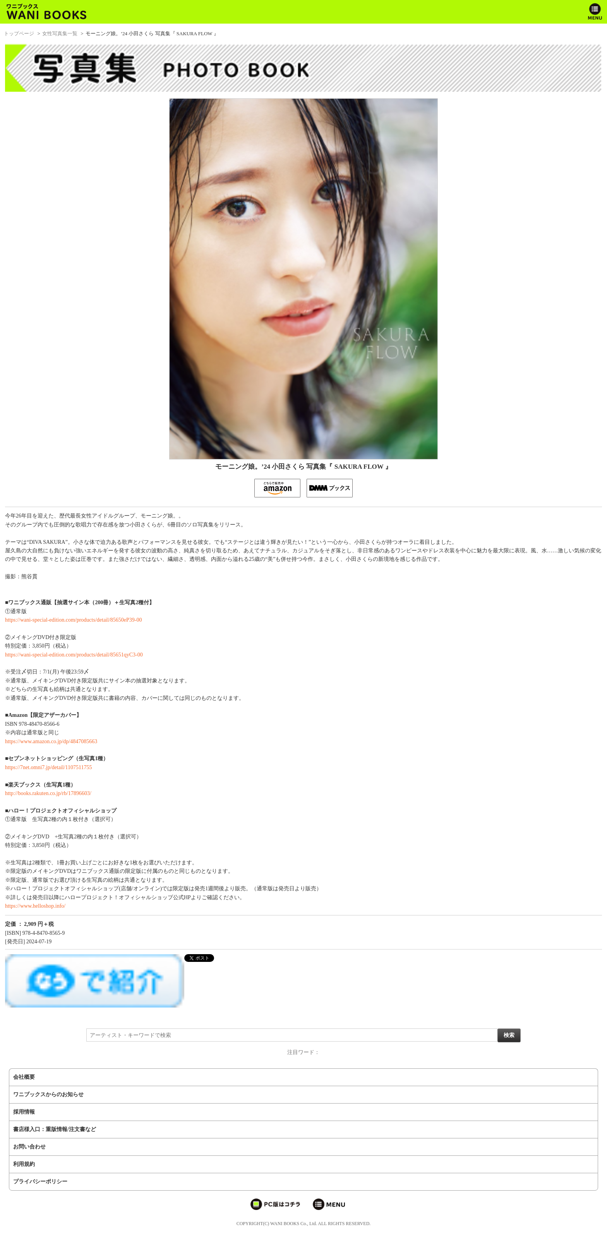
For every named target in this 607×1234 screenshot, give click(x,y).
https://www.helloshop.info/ (35, 906)
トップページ (19, 33)
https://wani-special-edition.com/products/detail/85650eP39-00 (73, 620)
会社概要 (24, 1077)
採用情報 (24, 1112)
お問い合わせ (29, 1147)
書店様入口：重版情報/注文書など (54, 1129)
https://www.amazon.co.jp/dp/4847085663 (51, 741)
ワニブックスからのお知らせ (48, 1094)
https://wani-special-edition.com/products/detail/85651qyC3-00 (74, 655)
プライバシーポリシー (40, 1181)
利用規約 (24, 1164)
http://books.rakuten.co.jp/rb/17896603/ (48, 793)
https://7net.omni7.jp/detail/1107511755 (48, 767)
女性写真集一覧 (59, 33)
